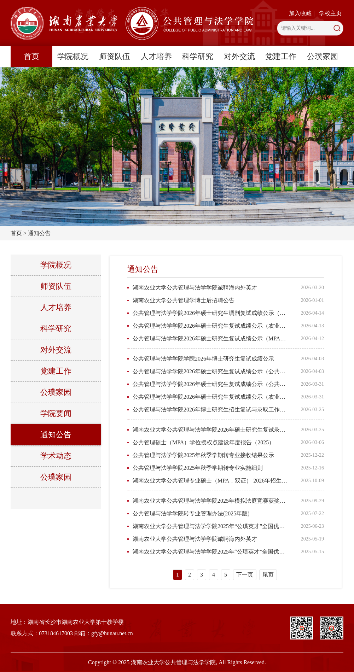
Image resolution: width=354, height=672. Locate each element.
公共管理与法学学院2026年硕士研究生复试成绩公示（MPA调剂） (211, 338)
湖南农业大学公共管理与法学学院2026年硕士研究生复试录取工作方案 (211, 430)
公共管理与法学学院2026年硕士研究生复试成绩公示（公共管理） (211, 371)
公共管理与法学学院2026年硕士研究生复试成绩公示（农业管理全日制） (211, 326)
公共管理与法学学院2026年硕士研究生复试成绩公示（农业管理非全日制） (211, 397)
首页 (31, 56)
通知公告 (39, 233)
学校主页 (330, 13)
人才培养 (156, 56)
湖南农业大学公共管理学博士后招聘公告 (183, 300)
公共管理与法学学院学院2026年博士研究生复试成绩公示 (203, 359)
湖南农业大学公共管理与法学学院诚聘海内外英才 (195, 288)
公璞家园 (322, 56)
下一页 (244, 575)
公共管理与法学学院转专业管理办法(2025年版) (191, 513)
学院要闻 (55, 413)
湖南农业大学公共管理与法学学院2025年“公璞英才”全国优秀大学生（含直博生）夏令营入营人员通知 (211, 526)
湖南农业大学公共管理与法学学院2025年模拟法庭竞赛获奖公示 (211, 501)
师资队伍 (114, 56)
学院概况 (72, 56)
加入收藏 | (302, 13)
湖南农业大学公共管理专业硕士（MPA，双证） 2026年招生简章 (211, 481)
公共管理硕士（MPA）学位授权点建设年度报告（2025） (203, 442)
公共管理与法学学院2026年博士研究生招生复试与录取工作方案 (211, 410)
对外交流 (239, 56)
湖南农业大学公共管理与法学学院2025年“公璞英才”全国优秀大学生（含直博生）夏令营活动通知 (211, 552)
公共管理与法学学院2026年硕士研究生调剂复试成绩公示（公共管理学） (211, 313)
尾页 (268, 575)
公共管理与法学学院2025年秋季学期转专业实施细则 (198, 468)
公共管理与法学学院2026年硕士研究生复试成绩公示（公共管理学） (211, 384)
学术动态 (55, 455)
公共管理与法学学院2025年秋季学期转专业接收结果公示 (203, 455)
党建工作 (280, 56)
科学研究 (197, 56)
